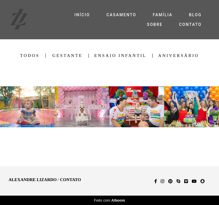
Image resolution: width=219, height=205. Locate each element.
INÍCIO (82, 15)
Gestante (67, 56)
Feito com (109, 200)
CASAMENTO (121, 15)
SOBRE (155, 24)
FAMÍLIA (163, 15)
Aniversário (178, 56)
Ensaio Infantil (120, 56)
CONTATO (190, 24)
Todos (29, 56)
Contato (70, 180)
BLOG (195, 15)
